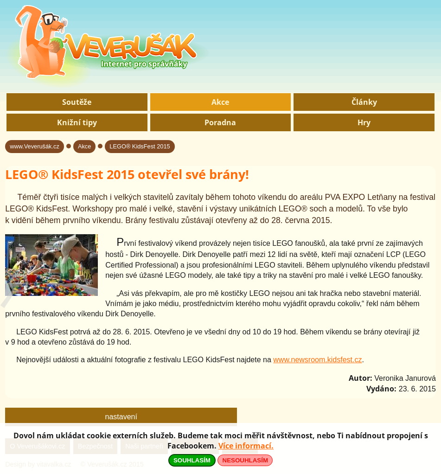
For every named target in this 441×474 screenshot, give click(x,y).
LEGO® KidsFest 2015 (139, 146)
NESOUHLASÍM (245, 460)
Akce (220, 102)
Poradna (220, 122)
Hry (364, 122)
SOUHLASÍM (192, 460)
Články (364, 102)
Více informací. (246, 446)
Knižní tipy (77, 122)
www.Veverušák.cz (34, 146)
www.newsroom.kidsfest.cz (317, 360)
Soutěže (76, 102)
